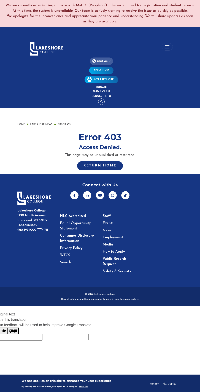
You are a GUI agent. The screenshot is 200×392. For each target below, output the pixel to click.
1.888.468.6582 (27, 225)
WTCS (65, 255)
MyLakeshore (101, 79)
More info (83, 387)
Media (108, 244)
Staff (107, 216)
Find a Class (101, 91)
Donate (101, 87)
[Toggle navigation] (167, 47)
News (107, 230)
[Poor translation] (13, 331)
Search (65, 262)
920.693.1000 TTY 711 (32, 230)
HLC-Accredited (73, 216)
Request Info (101, 96)
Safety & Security (117, 271)
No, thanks (169, 383)
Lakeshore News (43, 124)
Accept (154, 383)
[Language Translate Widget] (101, 61)
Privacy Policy (71, 248)
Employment (113, 237)
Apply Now (101, 70)
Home (21, 124)
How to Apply (114, 252)
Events (108, 223)
